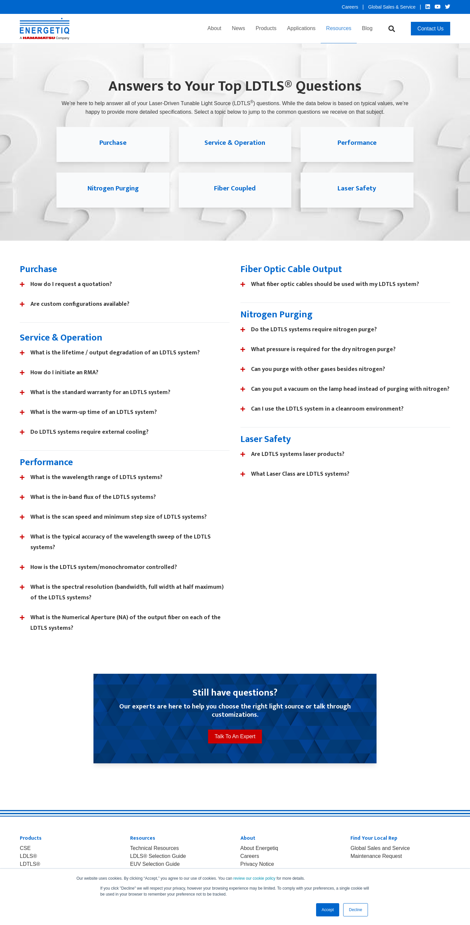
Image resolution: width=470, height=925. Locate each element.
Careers (351, 7)
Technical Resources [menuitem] (154, 848)
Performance (357, 142)
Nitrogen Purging (113, 188)
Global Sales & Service (392, 7)
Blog (367, 28)
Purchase (113, 142)
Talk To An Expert (235, 736)
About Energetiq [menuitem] (259, 848)
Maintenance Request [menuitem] (376, 856)
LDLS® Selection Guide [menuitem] (158, 856)
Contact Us (430, 28)
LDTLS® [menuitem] (30, 864)
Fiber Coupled (234, 188)
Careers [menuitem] (249, 856)
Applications (301, 28)
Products (266, 28)
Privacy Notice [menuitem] (257, 864)
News (238, 28)
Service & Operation (235, 142)
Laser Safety (357, 188)
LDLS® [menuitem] (28, 856)
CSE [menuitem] (25, 848)
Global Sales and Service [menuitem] (380, 848)
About (214, 28)
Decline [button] (355, 909)
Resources (338, 28)
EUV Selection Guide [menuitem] (155, 864)
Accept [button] (328, 909)
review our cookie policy (254, 878)
